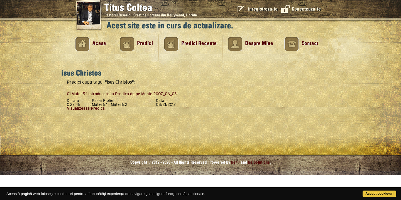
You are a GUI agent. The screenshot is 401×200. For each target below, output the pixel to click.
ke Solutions (259, 162)
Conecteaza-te (306, 9)
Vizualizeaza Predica (86, 108)
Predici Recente (199, 43)
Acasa (99, 43)
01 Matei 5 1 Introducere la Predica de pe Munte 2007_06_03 (122, 94)
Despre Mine (259, 43)
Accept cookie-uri (357, 191)
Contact (310, 43)
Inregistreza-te (263, 9)
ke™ (235, 162)
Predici (145, 43)
